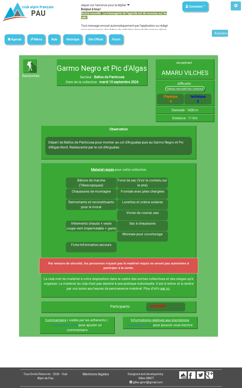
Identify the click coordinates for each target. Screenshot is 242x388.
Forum (116, 39)
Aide (54, 39)
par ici (165, 288)
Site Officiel (95, 39)
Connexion (195, 6)
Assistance (221, 33)
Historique (72, 39)
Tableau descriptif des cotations (185, 88)
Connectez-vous (65, 325)
